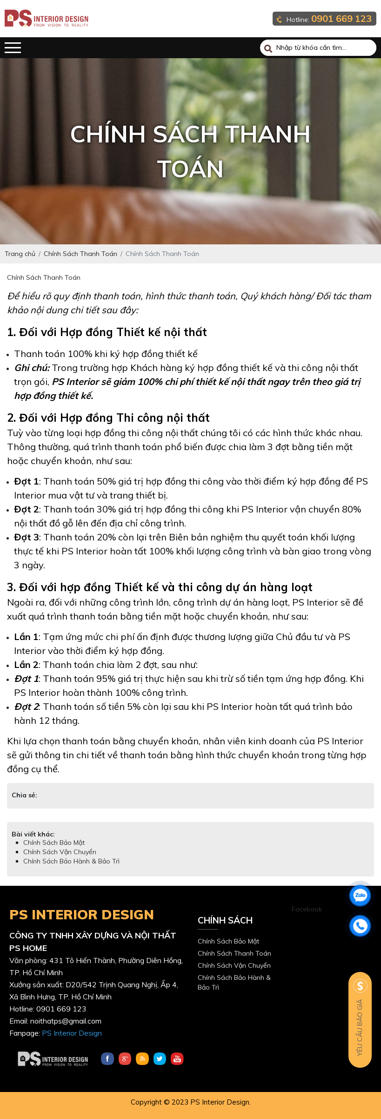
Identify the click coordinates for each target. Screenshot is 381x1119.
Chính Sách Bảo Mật (54, 842)
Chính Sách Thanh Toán (234, 953)
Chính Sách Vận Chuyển (59, 852)
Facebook (307, 909)
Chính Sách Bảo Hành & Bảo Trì (71, 861)
